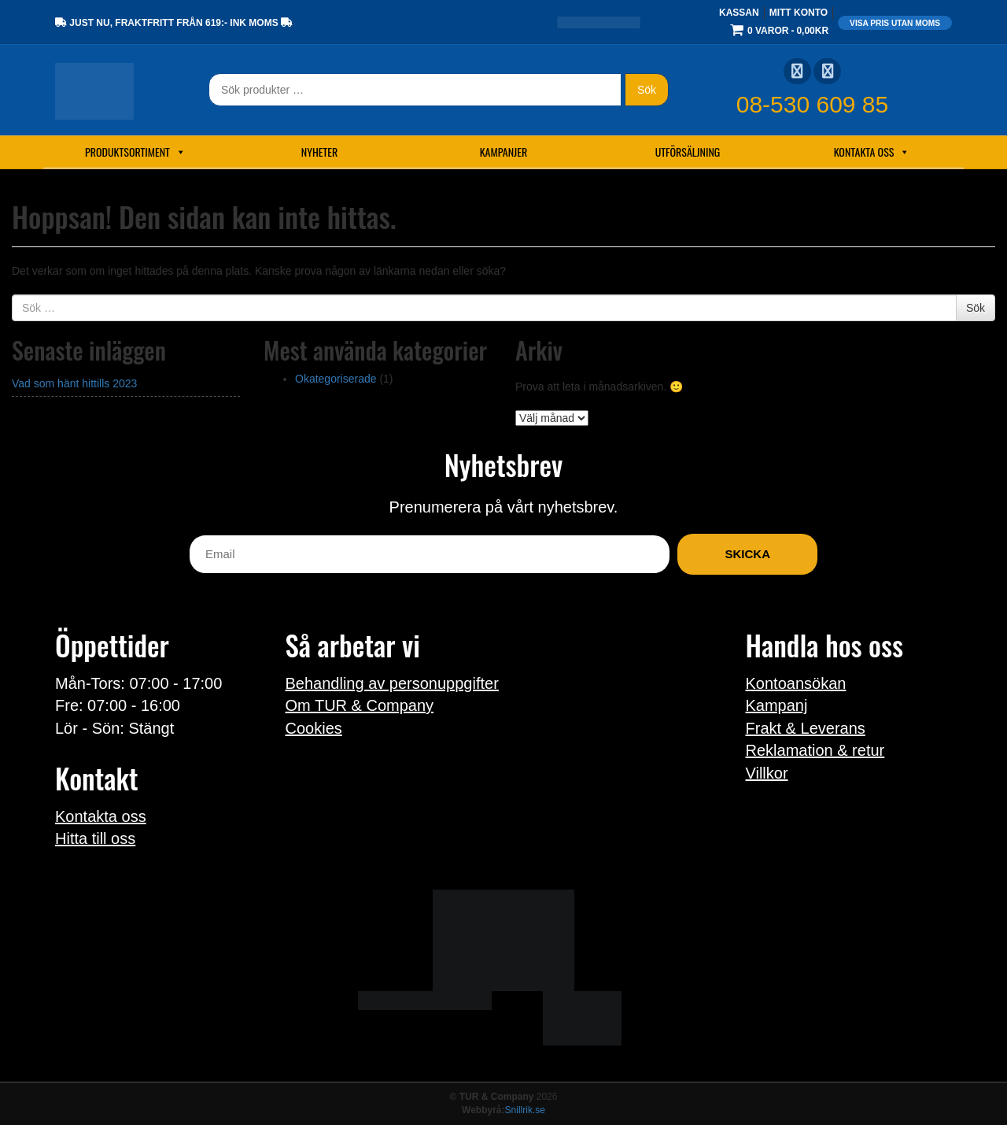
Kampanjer (504, 151)
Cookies (314, 728)
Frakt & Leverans (805, 728)
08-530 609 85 (812, 104)
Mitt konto (798, 12)
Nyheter (319, 151)
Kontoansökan (796, 683)
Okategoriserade (336, 378)
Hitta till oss (95, 838)
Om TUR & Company (360, 705)
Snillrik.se (525, 1110)
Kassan (739, 12)
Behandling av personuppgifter (392, 683)
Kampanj (777, 705)
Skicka (747, 554)
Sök (646, 89)
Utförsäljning (688, 151)
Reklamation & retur (815, 750)
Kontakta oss (872, 152)
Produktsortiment (135, 152)
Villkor (767, 773)
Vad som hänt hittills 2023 (74, 383)
